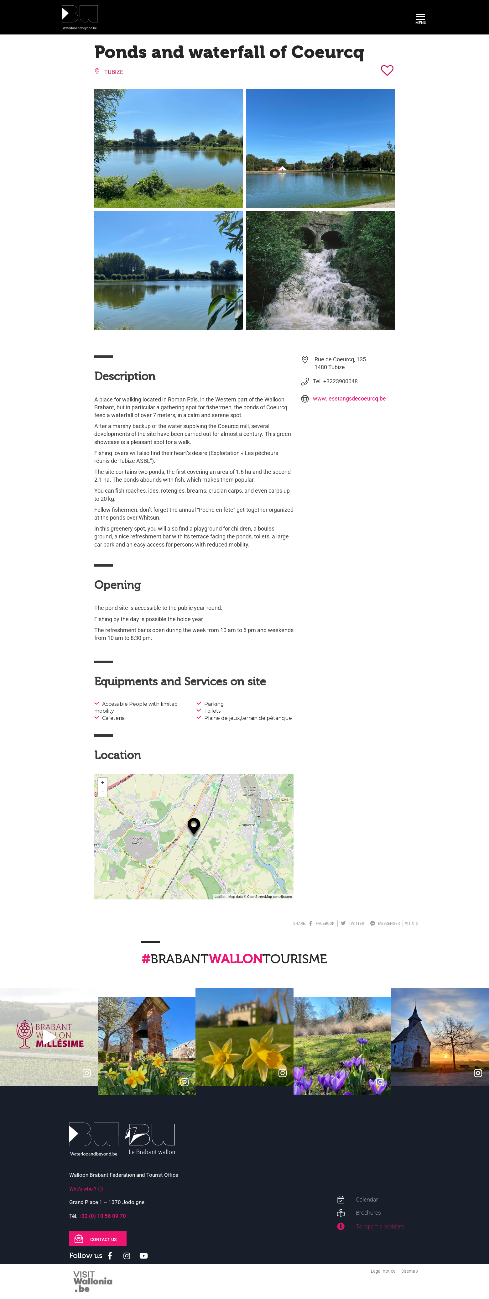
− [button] (102, 791)
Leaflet (220, 897)
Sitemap (409, 1271)
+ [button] (102, 782)
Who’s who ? (82, 1189)
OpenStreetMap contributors (269, 897)
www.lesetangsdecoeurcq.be (349, 398)
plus (411, 924)
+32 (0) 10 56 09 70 (102, 1216)
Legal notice (383, 1271)
